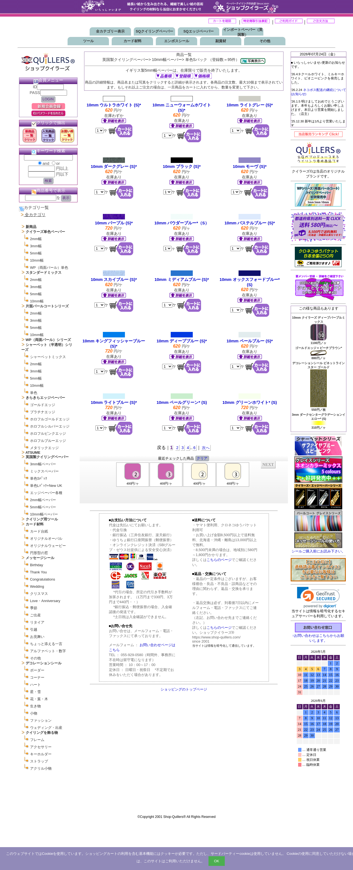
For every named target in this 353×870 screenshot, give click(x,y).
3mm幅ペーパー (43, 464)
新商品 (31, 227)
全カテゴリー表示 (110, 31)
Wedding (37, 586)
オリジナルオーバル (46, 538)
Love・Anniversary (45, 601)
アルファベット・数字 (48, 651)
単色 (33, 393)
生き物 (35, 706)
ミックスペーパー (44, 471)
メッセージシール (40, 558)
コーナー (37, 677)
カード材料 (132, 41)
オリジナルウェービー (48, 546)
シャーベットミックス (48, 357)
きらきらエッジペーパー (45, 398)
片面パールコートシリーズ (47, 306)
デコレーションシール (43, 663)
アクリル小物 (41, 768)
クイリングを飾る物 (42, 733)
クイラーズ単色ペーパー (45, 232)
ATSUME (32, 452)
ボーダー (37, 670)
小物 (33, 713)
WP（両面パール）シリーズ (48, 340)
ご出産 (35, 615)
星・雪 (35, 692)
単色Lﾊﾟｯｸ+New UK (46, 486)
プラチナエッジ (42, 412)
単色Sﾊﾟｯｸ (38, 478)
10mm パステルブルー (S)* (249, 223)
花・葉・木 (39, 699)
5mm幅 (36, 253)
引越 (33, 629)
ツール (88, 41)
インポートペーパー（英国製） (243, 32)
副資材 (220, 41)
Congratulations (42, 579)
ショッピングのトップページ (184, 689)
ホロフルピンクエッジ (48, 433)
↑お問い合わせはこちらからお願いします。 (318, 636)
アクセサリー (41, 747)
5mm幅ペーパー (43, 507)
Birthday (36, 565)
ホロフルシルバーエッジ (49, 426)
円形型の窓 (39, 553)
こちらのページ (219, 560)
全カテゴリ (35, 215)
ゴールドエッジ (42, 405)
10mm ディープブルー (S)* (182, 341)
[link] (318, 597)
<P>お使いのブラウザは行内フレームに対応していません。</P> (184, 482)
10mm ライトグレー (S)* (249, 105)
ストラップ (39, 761)
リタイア (37, 622)
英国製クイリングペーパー (47, 457)
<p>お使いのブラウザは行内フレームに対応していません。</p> (318, 730)
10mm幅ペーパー (44, 514)
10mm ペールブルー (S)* (249, 341)
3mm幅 (36, 246)
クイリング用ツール (42, 519)
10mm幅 (37, 260)
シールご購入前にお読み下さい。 (318, 551)
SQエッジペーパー (198, 31)
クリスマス (39, 594)
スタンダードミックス (43, 272)
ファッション (41, 720)
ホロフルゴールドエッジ (49, 419)
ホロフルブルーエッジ (48, 441)
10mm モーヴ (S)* (250, 166)
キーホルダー (41, 754)
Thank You (38, 572)
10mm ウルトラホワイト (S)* (114, 105)
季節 (33, 608)
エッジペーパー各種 (46, 493)
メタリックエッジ (44, 448)
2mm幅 (36, 239)
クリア (202, 458)
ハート (35, 685)
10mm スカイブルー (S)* (114, 279)
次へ (206, 447)
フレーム (37, 740)
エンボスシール (176, 41)
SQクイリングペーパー (154, 31)
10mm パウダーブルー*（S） (181, 223)
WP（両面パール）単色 (49, 267)
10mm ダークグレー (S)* (114, 166)
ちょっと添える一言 (46, 644)
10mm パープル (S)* (114, 223)
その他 (265, 41)
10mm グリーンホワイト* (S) (249, 402)
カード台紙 (39, 531)
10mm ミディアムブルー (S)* (181, 279)
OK (216, 861)
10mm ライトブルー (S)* (114, 402)
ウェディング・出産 (46, 728)
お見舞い (37, 637)
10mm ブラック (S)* (182, 166)
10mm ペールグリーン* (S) (182, 402)
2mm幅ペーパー (43, 500)
